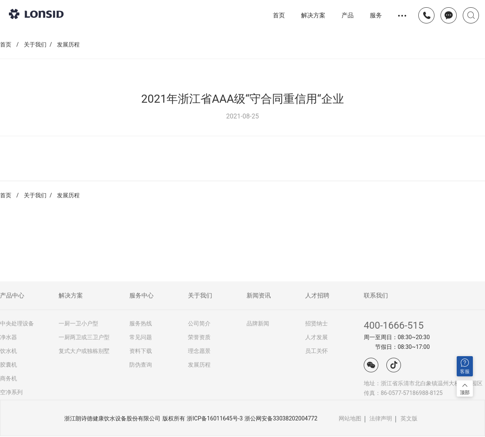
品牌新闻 (258, 323)
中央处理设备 (17, 323)
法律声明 (380, 418)
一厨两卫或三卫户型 (84, 337)
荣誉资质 (199, 337)
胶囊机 (8, 364)
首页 (279, 15)
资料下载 (140, 351)
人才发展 (316, 337)
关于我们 (35, 44)
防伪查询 (140, 364)
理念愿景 (199, 351)
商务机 (8, 378)
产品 (348, 15)
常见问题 (140, 337)
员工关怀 (316, 351)
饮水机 (8, 351)
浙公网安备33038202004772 (281, 418)
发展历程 (68, 44)
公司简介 (199, 323)
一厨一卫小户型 (78, 323)
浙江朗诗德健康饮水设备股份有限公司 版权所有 (124, 418)
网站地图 (350, 418)
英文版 (409, 418)
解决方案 (313, 15)
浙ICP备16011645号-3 (214, 418)
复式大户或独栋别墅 (84, 351)
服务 (376, 15)
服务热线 (140, 323)
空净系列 (11, 392)
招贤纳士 (316, 323)
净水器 (8, 337)
